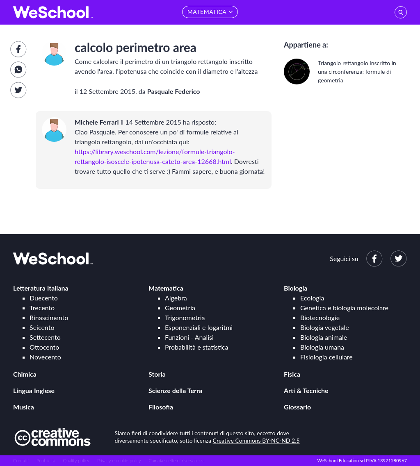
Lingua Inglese (34, 390)
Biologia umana (322, 347)
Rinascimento (49, 317)
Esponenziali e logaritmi (199, 327)
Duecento (44, 298)
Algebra (176, 298)
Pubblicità (46, 460)
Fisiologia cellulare (326, 357)
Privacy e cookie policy (119, 460)
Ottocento (44, 347)
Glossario (297, 407)
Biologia (295, 288)
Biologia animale (323, 337)
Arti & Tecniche (306, 390)
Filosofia (160, 407)
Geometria (180, 307)
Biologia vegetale (324, 327)
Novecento (45, 357)
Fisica (292, 374)
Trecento (42, 307)
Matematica (165, 288)
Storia (157, 374)
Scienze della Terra (175, 390)
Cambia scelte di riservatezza (176, 460)
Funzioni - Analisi (189, 337)
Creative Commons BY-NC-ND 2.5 (256, 440)
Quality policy (76, 460)
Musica (23, 407)
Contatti (21, 460)
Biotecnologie (320, 317)
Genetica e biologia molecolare (344, 307)
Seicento (42, 327)
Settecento (45, 337)
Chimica (25, 374)
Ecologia (312, 298)
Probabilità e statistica (196, 347)
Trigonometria (185, 317)
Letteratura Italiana (40, 288)
